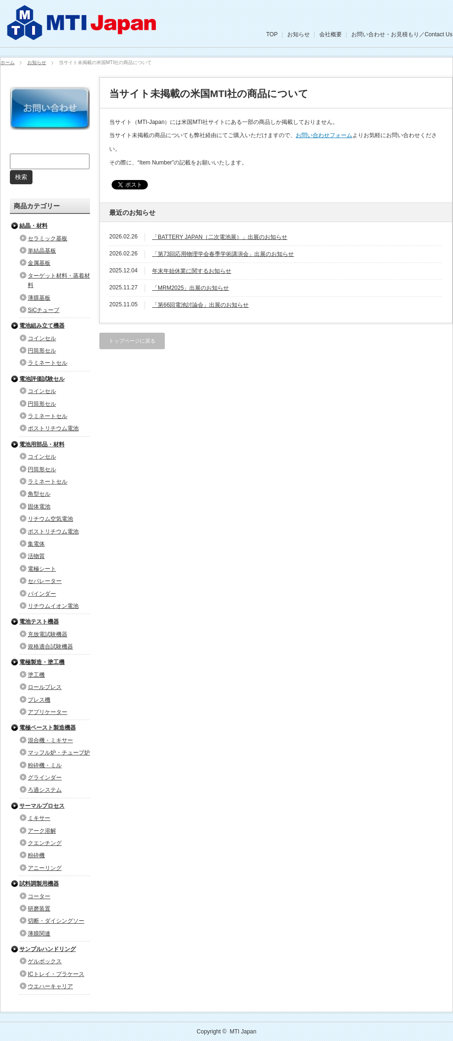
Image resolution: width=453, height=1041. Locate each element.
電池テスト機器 (39, 621)
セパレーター (45, 581)
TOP (271, 34)
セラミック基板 (47, 238)
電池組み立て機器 (42, 325)
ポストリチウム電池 (53, 428)
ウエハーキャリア (50, 986)
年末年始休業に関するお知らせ (191, 271)
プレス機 (39, 700)
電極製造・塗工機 (42, 662)
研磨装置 (39, 908)
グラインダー (45, 777)
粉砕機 (36, 855)
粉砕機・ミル (45, 765)
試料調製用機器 (39, 883)
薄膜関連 (39, 933)
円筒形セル (42, 350)
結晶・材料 (33, 225)
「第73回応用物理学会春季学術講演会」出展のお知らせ (223, 254)
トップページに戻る (132, 341)
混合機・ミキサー (50, 740)
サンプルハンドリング (47, 949)
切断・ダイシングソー (56, 921)
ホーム (7, 62)
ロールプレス (45, 687)
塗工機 (36, 675)
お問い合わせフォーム (324, 135)
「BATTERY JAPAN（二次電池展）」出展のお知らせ (219, 237)
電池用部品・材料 (42, 444)
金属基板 (39, 263)
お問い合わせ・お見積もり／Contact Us (402, 34)
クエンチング (45, 843)
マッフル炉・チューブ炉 (59, 752)
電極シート (42, 569)
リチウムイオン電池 (53, 606)
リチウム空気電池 (50, 519)
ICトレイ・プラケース (56, 974)
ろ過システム (45, 790)
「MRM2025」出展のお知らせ (190, 288)
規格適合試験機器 (50, 646)
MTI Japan (243, 1031)
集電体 (36, 544)
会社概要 (330, 34)
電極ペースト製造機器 (47, 727)
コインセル (42, 338)
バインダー (42, 593)
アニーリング (45, 868)
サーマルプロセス (42, 806)
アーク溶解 (42, 831)
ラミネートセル (47, 363)
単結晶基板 (42, 250)
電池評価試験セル (42, 379)
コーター (39, 896)
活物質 (36, 556)
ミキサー (39, 818)
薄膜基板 (39, 298)
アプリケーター (47, 712)
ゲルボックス (45, 961)
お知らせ (298, 34)
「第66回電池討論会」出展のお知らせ (200, 305)
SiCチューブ (43, 310)
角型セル (39, 494)
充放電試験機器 (47, 634)
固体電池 (39, 506)
